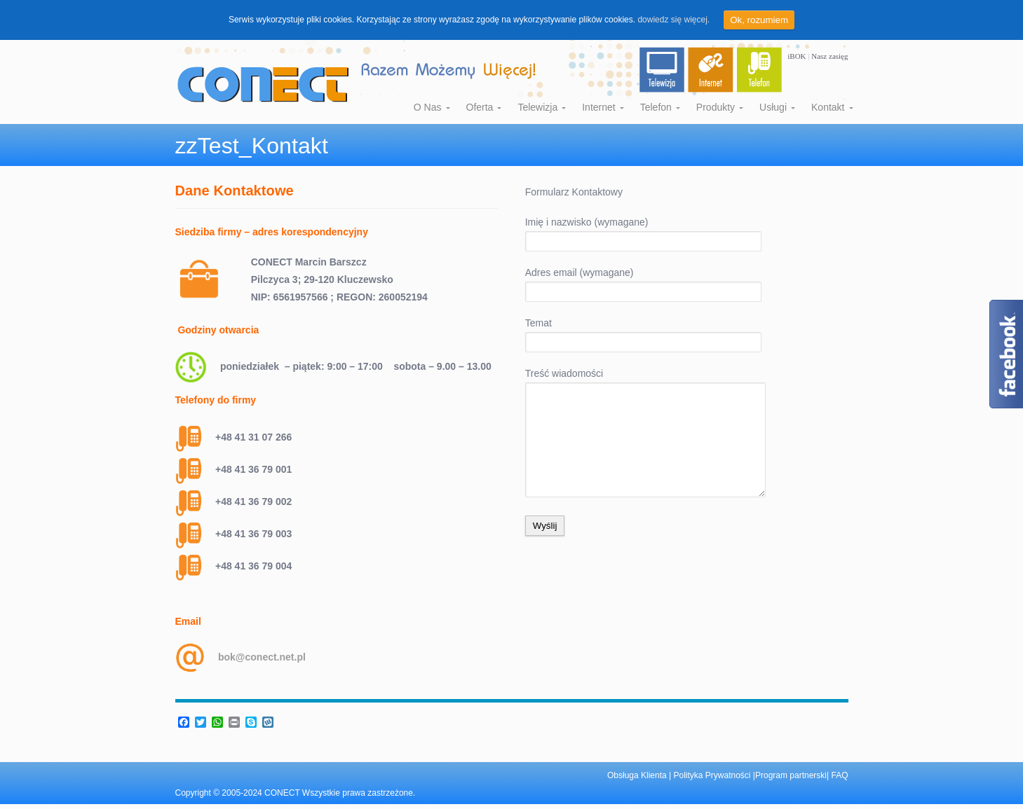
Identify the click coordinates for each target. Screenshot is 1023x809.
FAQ (839, 775)
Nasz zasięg (829, 56)
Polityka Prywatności (712, 775)
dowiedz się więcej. (673, 20)
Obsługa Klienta (638, 775)
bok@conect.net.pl (262, 657)
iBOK (797, 56)
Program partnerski (791, 775)
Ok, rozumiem (759, 20)
